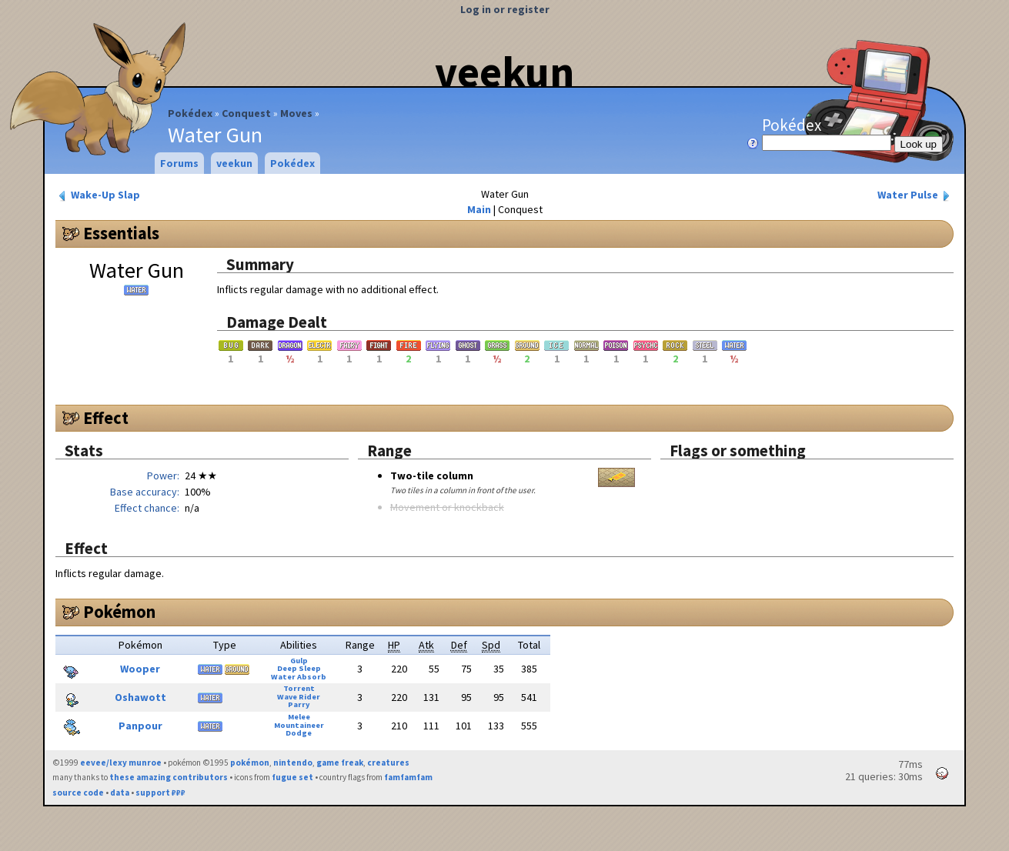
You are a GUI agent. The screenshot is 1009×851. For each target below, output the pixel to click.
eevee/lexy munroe (121, 762)
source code (78, 792)
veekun (504, 71)
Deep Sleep (299, 668)
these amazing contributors (168, 777)
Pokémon (119, 611)
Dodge (299, 733)
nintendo (292, 762)
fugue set (292, 777)
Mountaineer (299, 725)
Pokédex (190, 113)
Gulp (299, 661)
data (119, 792)
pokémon (249, 762)
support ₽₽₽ (160, 792)
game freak (339, 762)
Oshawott (140, 697)
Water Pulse (915, 195)
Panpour (140, 726)
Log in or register (505, 9)
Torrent (299, 688)
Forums (179, 163)
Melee (299, 717)
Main (479, 209)
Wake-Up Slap (98, 195)
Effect (106, 418)
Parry (298, 704)
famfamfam (408, 777)
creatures (388, 762)
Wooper (140, 669)
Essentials (121, 233)
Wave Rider (298, 697)
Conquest (246, 113)
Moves (296, 113)
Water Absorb (298, 677)
